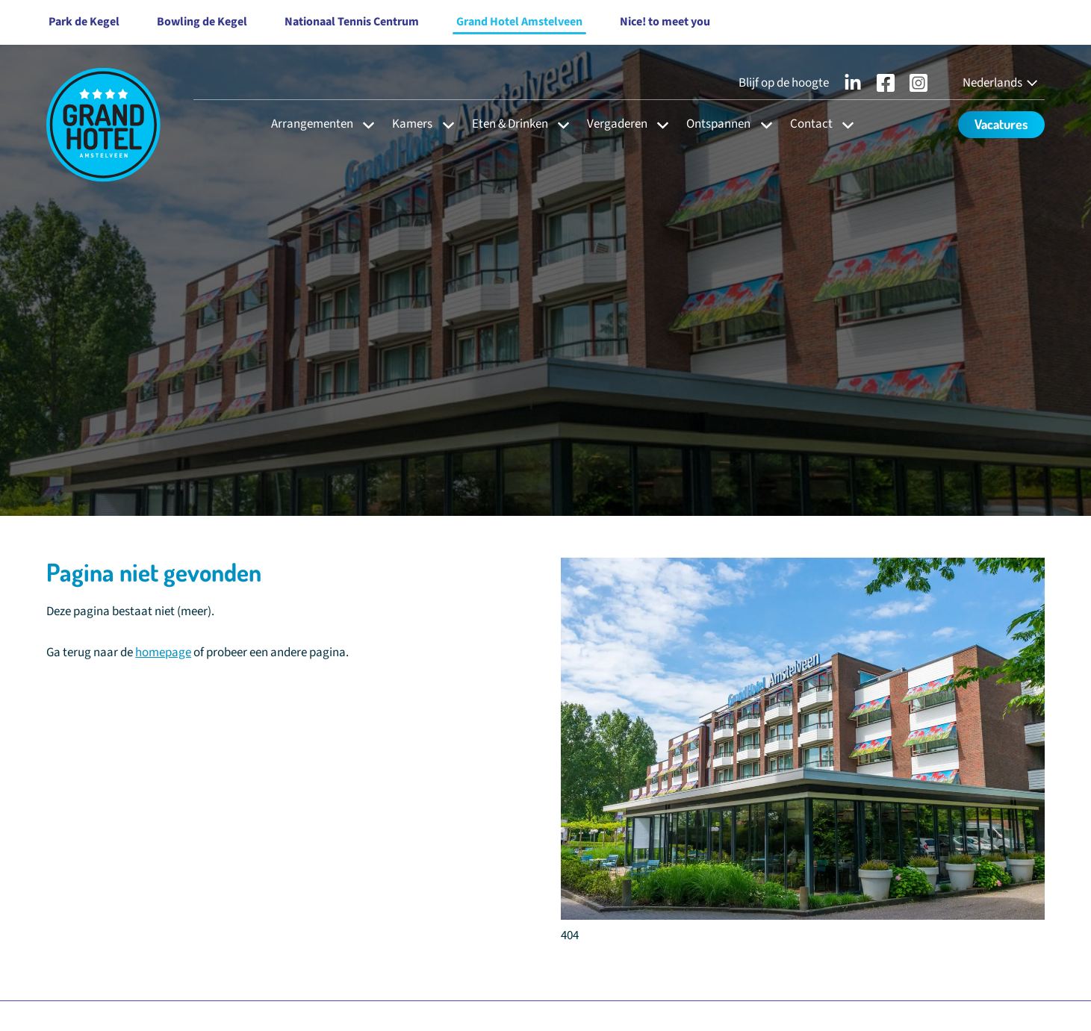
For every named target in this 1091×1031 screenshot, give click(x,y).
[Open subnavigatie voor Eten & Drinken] (559, 124)
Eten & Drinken (510, 124)
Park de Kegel (84, 21)
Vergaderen (617, 124)
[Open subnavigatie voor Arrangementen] (364, 124)
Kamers (412, 124)
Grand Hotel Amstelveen (519, 21)
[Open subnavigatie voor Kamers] (444, 124)
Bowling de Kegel (202, 21)
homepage (163, 652)
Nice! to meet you (665, 21)
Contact (811, 124)
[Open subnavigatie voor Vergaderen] (658, 124)
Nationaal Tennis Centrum (352, 21)
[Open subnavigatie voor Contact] (843, 124)
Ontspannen (718, 124)
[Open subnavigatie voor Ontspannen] (762, 124)
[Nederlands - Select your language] (1001, 83)
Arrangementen (312, 124)
